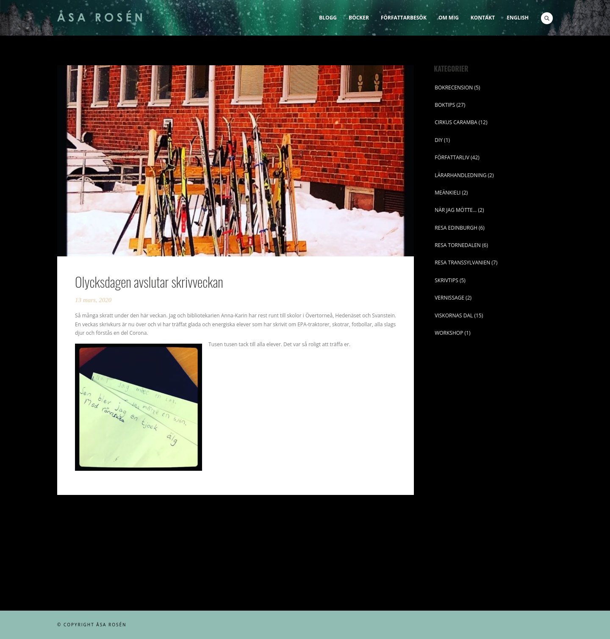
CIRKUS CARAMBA (456, 122)
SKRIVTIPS (446, 280)
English (518, 17)
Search (547, 18)
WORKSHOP (449, 332)
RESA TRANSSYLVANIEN (462, 262)
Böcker (359, 17)
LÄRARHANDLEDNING (460, 175)
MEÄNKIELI (447, 192)
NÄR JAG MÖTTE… (456, 210)
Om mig (448, 17)
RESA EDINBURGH (456, 227)
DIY (439, 140)
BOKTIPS (445, 104)
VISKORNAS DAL (454, 315)
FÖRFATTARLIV (452, 157)
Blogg (328, 17)
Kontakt (483, 17)
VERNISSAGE (449, 297)
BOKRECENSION (454, 87)
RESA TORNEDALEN (458, 245)
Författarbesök (404, 17)
